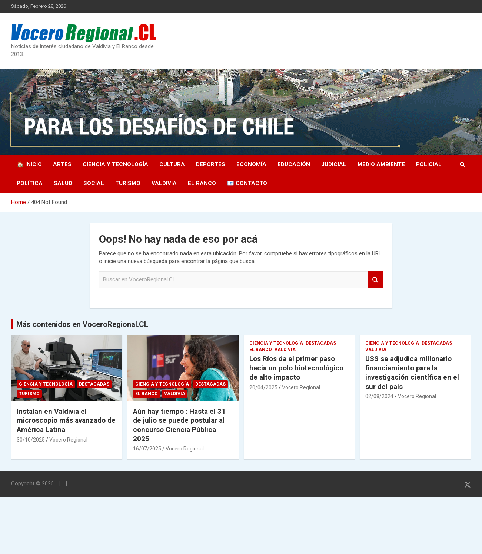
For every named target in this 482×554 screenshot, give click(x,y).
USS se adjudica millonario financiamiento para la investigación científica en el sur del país (412, 372)
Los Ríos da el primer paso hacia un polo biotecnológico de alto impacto (296, 367)
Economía (251, 164)
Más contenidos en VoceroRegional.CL (82, 324)
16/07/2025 (147, 449)
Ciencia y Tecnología (115, 164)
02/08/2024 (379, 396)
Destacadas (94, 384)
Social (93, 183)
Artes (62, 164)
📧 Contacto (247, 183)
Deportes (210, 164)
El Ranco (202, 183)
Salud (63, 183)
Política (30, 183)
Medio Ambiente (381, 164)
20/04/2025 (263, 387)
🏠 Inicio (29, 164)
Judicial (333, 164)
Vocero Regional (68, 440)
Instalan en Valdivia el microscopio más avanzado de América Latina (66, 420)
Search (375, 279)
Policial (429, 164)
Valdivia (164, 183)
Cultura (172, 164)
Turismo (127, 183)
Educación (293, 164)
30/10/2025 (31, 440)
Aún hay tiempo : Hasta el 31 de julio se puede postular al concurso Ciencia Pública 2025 (179, 425)
